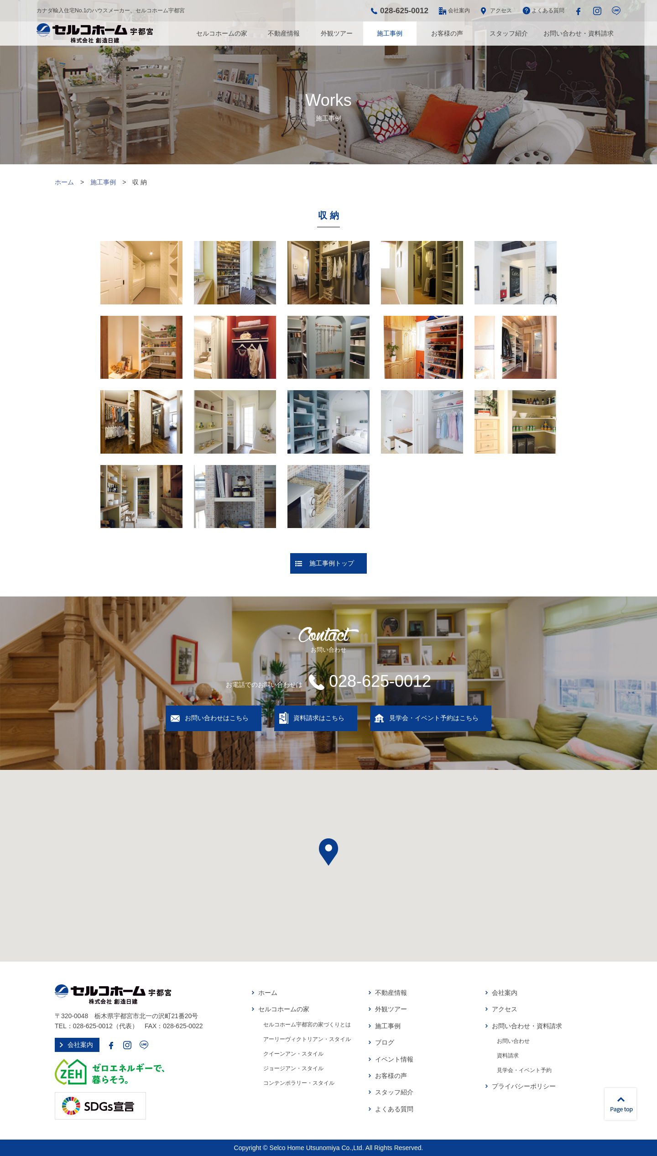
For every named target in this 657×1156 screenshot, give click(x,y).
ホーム (64, 182)
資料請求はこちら (318, 718)
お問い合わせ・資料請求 (578, 33)
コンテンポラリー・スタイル (298, 1083)
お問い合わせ (513, 1041)
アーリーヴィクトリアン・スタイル (307, 1039)
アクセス (501, 10)
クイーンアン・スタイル (293, 1054)
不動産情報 (284, 33)
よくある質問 (548, 10)
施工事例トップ (331, 563)
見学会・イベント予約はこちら (434, 718)
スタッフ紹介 (509, 33)
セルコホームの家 (221, 33)
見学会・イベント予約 (524, 1070)
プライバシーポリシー (524, 1086)
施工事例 (389, 33)
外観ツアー (337, 33)
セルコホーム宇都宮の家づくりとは (307, 1024)
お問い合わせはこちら (217, 718)
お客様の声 (447, 33)
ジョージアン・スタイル (293, 1068)
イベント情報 (394, 1059)
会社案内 (459, 10)
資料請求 (508, 1055)
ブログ (384, 1042)
